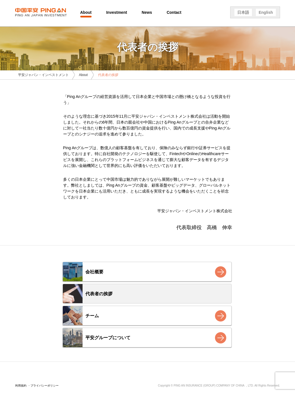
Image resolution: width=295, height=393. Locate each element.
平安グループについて (107, 337)
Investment (116, 12)
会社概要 (94, 271)
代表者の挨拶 (98, 293)
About (86, 12)
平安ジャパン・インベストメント (43, 75)
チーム (92, 315)
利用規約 (20, 385)
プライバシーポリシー (44, 385)
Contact (174, 12)
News (147, 12)
